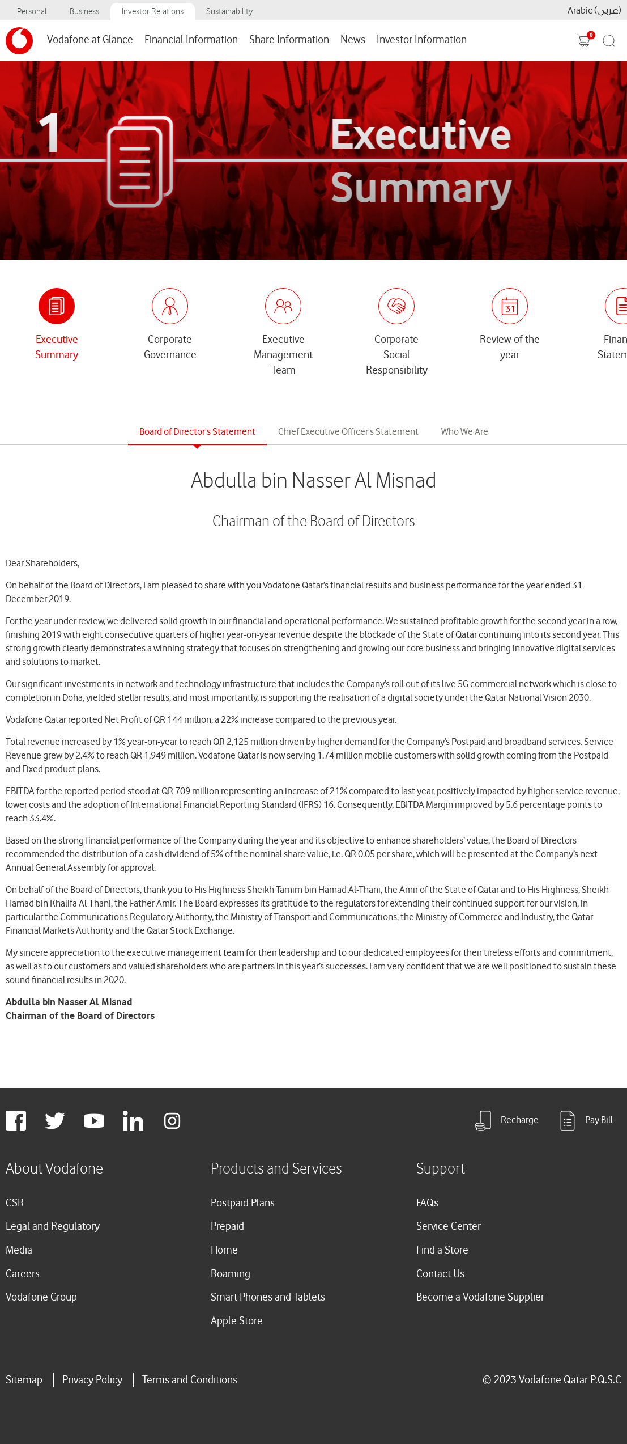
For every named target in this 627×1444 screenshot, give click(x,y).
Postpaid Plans (243, 1203)
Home (224, 1250)
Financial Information (191, 39)
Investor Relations (153, 11)
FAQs (427, 1203)
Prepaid (227, 1226)
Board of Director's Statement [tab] (197, 431)
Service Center (448, 1226)
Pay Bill (585, 1121)
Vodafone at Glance (90, 39)
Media (19, 1250)
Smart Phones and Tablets (268, 1297)
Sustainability (229, 11)
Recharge (506, 1121)
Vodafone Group (41, 1297)
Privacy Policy (92, 1380)
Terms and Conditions (189, 1380)
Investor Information (422, 39)
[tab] (56, 325)
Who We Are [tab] (464, 431)
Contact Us (440, 1274)
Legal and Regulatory (53, 1226)
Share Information (289, 39)
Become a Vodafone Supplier (480, 1297)
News (352, 39)
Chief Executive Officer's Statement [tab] (348, 431)
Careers (23, 1274)
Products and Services (276, 1169)
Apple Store (237, 1321)
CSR (15, 1203)
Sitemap (24, 1380)
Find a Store (442, 1250)
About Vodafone (54, 1169)
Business (84, 11)
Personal (32, 11)
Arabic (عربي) (594, 10)
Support (440, 1169)
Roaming (230, 1274)
